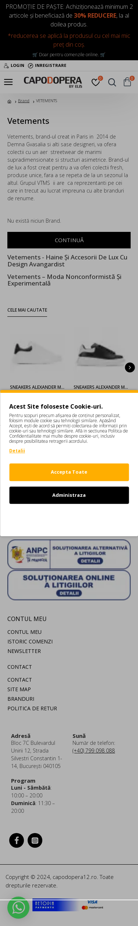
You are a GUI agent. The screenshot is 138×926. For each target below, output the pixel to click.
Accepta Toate (69, 472)
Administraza (69, 495)
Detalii (17, 451)
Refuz (69, 517)
